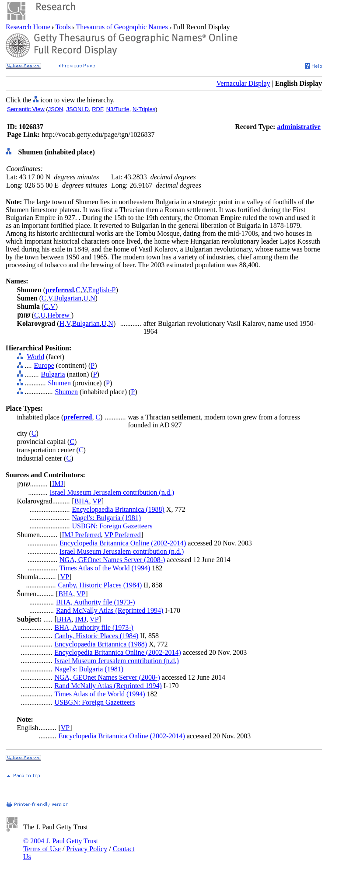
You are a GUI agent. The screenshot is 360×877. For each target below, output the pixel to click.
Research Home (29, 27)
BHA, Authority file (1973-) (95, 602)
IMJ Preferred (81, 534)
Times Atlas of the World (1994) (104, 568)
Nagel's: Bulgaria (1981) (106, 517)
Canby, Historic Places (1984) (100, 585)
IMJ (57, 483)
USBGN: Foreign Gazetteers (112, 526)
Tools (63, 27)
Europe (44, 365)
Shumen (59, 383)
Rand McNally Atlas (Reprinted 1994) (109, 610)
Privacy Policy (86, 849)
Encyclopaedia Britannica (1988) (118, 509)
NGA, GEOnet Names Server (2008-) (112, 559)
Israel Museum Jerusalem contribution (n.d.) (112, 492)
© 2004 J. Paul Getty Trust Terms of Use (60, 845)
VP (96, 501)
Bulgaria (53, 374)
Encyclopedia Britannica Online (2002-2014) (122, 543)
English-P (101, 289)
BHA (81, 501)
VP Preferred (122, 534)
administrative (299, 126)
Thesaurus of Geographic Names (122, 27)
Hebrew (59, 315)
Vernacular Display (243, 83)
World (36, 356)
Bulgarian (67, 298)
